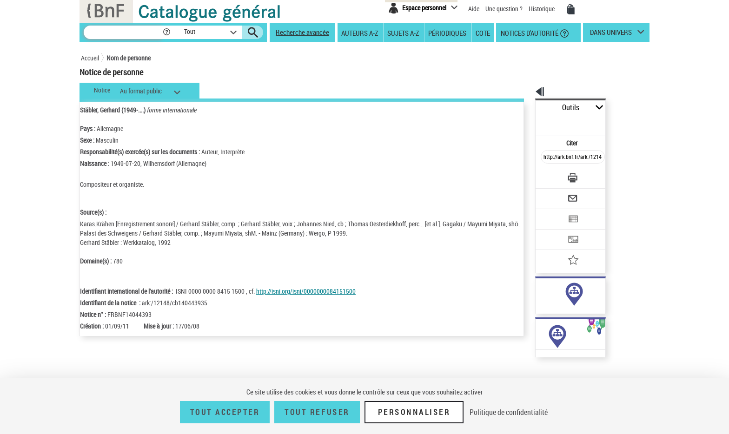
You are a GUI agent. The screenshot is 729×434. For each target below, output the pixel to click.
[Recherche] (123, 32)
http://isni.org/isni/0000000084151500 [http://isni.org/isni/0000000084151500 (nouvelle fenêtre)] (306, 291)
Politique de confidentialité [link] (509, 412)
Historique (542, 8)
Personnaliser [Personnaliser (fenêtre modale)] (414, 412)
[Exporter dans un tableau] (553, 193)
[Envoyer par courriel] (546, 175)
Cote (483, 32)
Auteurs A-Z (359, 32)
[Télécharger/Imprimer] (548, 157)
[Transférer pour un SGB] (551, 211)
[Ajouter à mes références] (552, 230)
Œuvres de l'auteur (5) (541, 371)
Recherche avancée (302, 32)
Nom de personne (128, 57)
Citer (532, 122)
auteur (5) (538, 292)
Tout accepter (225, 412)
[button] (166, 32)
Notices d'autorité (528, 32)
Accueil (90, 57)
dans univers (611, 34)
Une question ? (504, 8)
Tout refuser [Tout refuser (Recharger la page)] (317, 412)
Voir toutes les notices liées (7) (560, 320)
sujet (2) (536, 301)
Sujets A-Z (403, 32)
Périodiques (447, 32)
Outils (525, 107)
